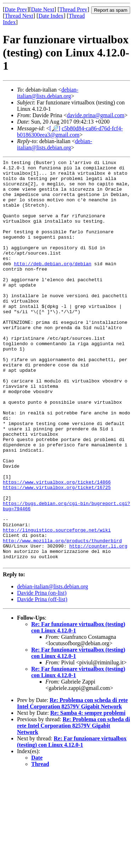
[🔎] (54, 128)
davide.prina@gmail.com (95, 115)
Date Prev (16, 9)
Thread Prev (73, 9)
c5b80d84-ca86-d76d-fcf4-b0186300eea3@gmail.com (70, 131)
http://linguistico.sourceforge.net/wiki (57, 604)
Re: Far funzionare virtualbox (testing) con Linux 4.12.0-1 (72, 822)
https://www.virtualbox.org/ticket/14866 (57, 547)
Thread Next (19, 16)
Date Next (42, 9)
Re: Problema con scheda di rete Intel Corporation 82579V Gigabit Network (72, 784)
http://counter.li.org (98, 623)
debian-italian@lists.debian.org (47, 93)
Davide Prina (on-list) (42, 674)
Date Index (50, 16)
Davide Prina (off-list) (42, 680)
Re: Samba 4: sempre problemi (88, 794)
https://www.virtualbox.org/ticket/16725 (57, 553)
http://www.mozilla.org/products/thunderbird (62, 617)
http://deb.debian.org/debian (52, 285)
